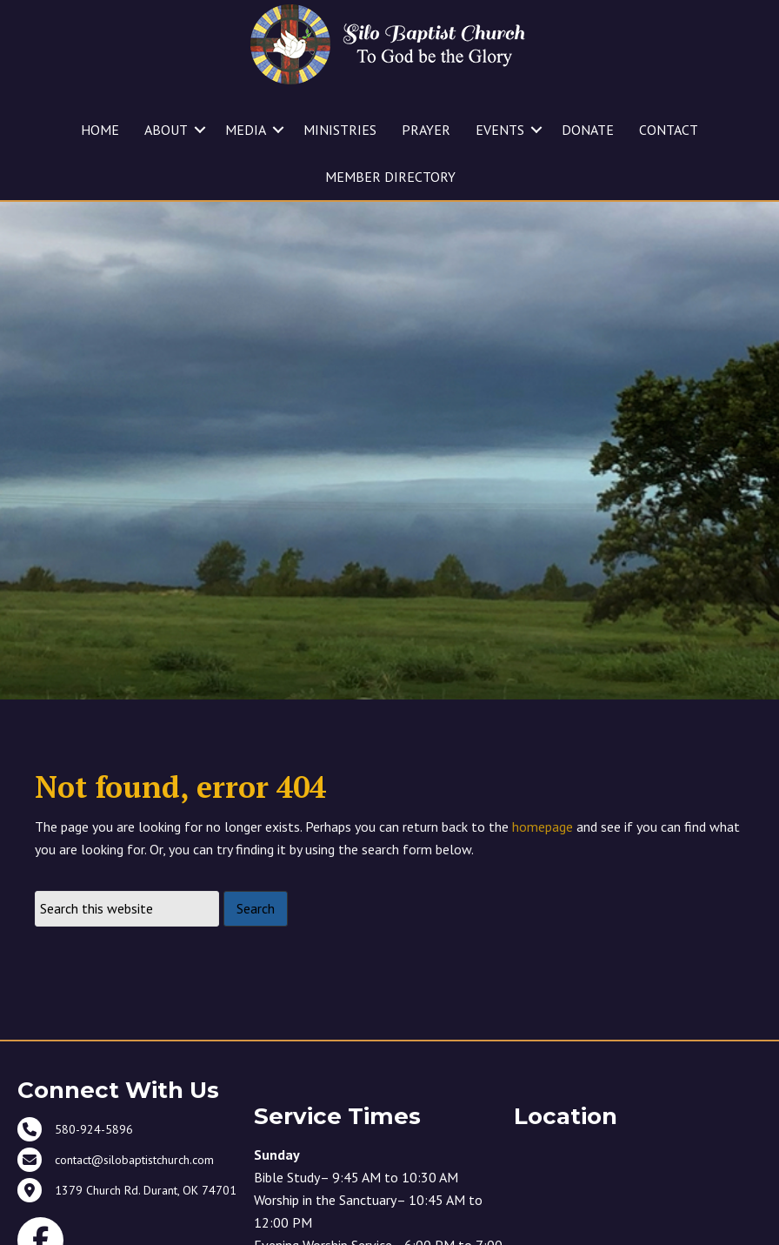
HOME (100, 129)
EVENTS (500, 129)
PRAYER (426, 129)
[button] (200, 129)
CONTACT (668, 129)
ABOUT (166, 129)
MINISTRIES (339, 129)
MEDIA (245, 129)
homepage (542, 826)
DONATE (588, 129)
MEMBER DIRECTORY (390, 176)
